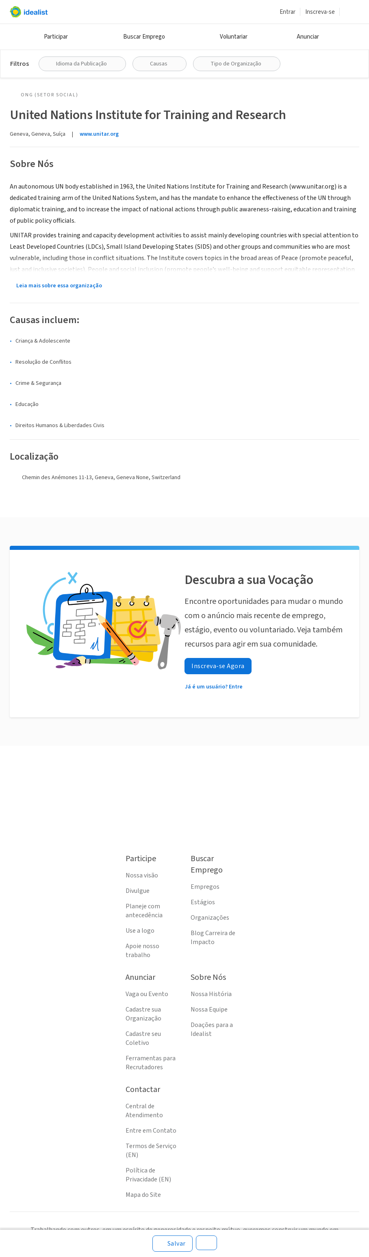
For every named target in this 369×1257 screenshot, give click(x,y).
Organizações (210, 917)
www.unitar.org (99, 134)
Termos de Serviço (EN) (151, 1150)
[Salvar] (172, 1243)
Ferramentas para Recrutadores (151, 1063)
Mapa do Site (143, 1194)
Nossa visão (142, 875)
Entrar (287, 12)
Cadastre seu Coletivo (143, 1038)
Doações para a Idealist (212, 1029)
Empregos (205, 886)
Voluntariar (233, 37)
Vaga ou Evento (147, 994)
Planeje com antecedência (144, 911)
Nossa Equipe (209, 1009)
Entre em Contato (151, 1130)
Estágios (203, 902)
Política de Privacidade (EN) (148, 1175)
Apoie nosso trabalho (142, 951)
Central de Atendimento (144, 1111)
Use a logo (140, 930)
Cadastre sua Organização (143, 1014)
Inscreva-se (320, 12)
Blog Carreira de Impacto (213, 938)
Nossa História (211, 994)
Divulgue (138, 890)
